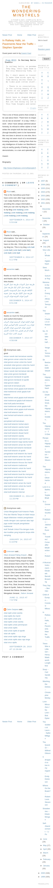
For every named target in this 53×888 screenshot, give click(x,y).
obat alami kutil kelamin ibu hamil (17, 459)
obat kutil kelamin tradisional (15, 465)
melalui (20, 517)
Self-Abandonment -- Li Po (46, 828)
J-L (41, 124)
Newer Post (7, 35)
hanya (32, 514)
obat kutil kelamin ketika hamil (16, 430)
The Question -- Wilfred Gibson (47, 747)
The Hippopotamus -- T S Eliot (47, 428)
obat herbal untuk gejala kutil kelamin (19, 389)
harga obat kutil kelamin (13, 480)
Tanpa (19, 514)
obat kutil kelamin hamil (13, 412)
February (46, 859)
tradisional (8, 526)
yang (16, 532)
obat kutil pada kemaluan (14, 403)
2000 (43, 873)
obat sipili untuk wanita (13, 613)
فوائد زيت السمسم (26, 325)
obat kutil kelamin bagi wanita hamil (18, 442)
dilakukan (13, 517)
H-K (42, 82)
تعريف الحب (17, 334)
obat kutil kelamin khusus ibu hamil (18, 462)
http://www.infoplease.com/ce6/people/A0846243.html (25, 168)
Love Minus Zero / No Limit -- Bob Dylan (46, 710)
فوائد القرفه (18, 296)
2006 (43, 184)
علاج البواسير (13, 325)
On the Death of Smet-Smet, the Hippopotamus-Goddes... (47, 406)
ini (24, 514)
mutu (32, 529)
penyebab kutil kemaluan (14, 421)
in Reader (47, 3)
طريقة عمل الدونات (26, 284)
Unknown (10, 551)
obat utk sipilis (9, 633)
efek (32, 532)
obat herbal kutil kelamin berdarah (18, 448)
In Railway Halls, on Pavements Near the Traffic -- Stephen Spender (19, 44)
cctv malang (18, 210)
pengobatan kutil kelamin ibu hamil (18, 454)
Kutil (20, 512)
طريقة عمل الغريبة (11, 284)
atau (28, 520)
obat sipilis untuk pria (12, 619)
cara (18, 520)
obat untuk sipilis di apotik (14, 631)
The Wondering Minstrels (26, 11)
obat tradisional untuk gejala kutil (17, 406)
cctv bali (30, 247)
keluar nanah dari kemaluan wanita (18, 356)
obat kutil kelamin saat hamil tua (17, 439)
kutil (5, 529)
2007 (43, 181)
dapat (6, 517)
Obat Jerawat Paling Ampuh (15, 555)
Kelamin (25, 512)
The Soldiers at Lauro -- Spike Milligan (47, 730)
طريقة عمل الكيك (25, 293)
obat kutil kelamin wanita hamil (16, 427)
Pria (5, 514)
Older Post (31, 35)
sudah (10, 523)
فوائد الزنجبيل (19, 322)
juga (5, 523)
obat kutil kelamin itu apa (14, 489)
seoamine (11, 269)
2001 (43, 203)
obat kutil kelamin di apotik (14, 451)
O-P (42, 89)
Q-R (48, 89)
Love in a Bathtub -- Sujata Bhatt (46, 492)
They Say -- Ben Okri (46, 588)
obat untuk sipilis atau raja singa (17, 639)
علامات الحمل (9, 331)
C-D (48, 74)
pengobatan (28, 517)
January (46, 866)
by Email (35, 3)
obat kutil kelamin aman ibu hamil (17, 445)
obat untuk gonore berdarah (15, 374)
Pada (32, 512)
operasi (23, 520)
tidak (27, 514)
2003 (43, 196)
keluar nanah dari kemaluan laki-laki (18, 371)
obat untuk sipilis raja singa (15, 636)
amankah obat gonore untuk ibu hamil (19, 365)
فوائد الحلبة (29, 322)
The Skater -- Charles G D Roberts (46, 319)
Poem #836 (11, 60)
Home (19, 35)
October (46, 224)
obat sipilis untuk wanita (13, 622)
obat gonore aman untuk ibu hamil (18, 359)
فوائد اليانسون (19, 328)
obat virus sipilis (10, 642)
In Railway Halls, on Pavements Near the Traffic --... (46, 626)
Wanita (14, 514)
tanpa (28, 532)
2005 (43, 188)
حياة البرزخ (8, 334)
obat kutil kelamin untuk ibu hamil (17, 468)
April (45, 849)
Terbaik (11, 529)
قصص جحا (19, 331)
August (46, 240)
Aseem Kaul (26, 53)
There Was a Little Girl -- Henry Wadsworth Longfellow (46, 655)
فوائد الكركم (9, 328)
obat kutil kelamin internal (14, 492)
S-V (42, 131)
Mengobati (13, 512)
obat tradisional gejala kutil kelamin (18, 400)
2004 (43, 192)
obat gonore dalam (11, 383)
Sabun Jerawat (27, 593)
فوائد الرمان (8, 322)
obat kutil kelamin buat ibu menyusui (18, 474)
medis (6, 520)
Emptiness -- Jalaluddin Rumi (47, 524)
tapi (32, 520)
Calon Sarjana (12, 609)
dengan (12, 520)
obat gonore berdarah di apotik (16, 377)
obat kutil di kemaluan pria (14, 386)
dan (9, 514)
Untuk (6, 512)
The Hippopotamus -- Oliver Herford (47, 475)
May (45, 845)
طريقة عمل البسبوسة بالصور (15, 290)
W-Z (48, 96)
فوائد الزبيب (8, 296)
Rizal (9, 191)
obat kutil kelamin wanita (14, 436)
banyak (16, 523)
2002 (43, 199)
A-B (42, 74)
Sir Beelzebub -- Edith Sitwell (46, 365)
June (45, 839)
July (44, 247)
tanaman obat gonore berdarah (16, 368)
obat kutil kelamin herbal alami (16, 424)
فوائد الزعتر (28, 331)
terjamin (22, 532)
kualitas (10, 532)
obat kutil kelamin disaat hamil (16, 433)
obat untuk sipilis (10, 628)
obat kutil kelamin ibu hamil (15, 471)
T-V (42, 96)
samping (7, 535)
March (45, 853)
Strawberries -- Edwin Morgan (46, 814)
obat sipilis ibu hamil (12, 616)
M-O (48, 124)
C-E (47, 116)
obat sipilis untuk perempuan (15, 625)
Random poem (44, 49)
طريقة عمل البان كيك (21, 287)
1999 (43, 877)
